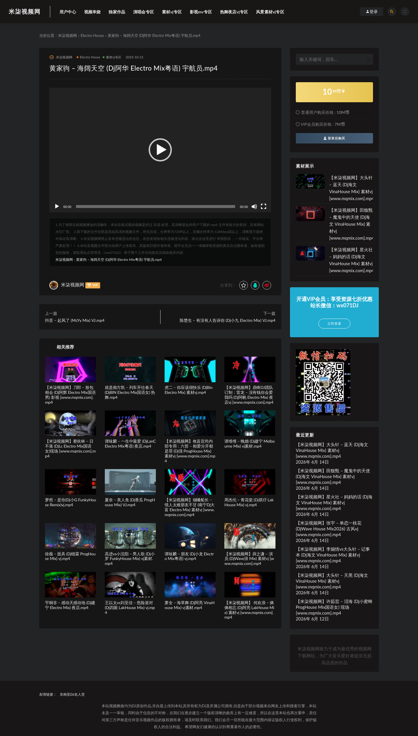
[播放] (57, 206)
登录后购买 (334, 138)
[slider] (155, 206)
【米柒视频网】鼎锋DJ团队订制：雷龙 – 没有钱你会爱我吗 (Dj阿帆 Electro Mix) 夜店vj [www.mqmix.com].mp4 (248, 394)
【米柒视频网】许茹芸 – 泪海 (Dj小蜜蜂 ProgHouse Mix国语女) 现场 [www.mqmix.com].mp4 (334, 607)
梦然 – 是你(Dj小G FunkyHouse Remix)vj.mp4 (70, 502)
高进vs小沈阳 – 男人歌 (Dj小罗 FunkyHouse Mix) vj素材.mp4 (130, 558)
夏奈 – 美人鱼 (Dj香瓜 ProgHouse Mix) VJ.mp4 (130, 502)
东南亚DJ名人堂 (72, 694)
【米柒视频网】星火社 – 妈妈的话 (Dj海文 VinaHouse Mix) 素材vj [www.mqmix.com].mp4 (334, 502)
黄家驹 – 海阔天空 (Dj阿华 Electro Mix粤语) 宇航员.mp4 (119, 259)
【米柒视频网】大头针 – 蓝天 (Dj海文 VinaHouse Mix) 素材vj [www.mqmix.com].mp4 (332, 450)
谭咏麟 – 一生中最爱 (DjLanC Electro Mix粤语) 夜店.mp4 (130, 443)
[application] (160, 150)
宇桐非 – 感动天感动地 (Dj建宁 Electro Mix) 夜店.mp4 (70, 605)
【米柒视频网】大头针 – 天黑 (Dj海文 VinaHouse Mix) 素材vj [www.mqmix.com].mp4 (332, 580)
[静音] (254, 206)
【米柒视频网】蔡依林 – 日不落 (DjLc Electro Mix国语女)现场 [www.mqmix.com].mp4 (70, 448)
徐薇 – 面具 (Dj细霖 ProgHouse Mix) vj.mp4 (70, 556)
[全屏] (263, 206)
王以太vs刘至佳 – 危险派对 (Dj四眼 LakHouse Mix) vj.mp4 (130, 607)
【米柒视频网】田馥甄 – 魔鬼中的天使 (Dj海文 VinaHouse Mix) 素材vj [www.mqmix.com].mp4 (351, 223)
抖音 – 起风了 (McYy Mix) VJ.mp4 (75, 320)
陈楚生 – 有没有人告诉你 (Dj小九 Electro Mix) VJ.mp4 (227, 320)
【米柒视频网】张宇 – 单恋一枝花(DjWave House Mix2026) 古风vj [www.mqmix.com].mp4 (328, 528)
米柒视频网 (25, 11)
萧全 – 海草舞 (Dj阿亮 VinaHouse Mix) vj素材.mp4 (190, 605)
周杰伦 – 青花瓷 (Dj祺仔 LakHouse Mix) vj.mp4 (249, 502)
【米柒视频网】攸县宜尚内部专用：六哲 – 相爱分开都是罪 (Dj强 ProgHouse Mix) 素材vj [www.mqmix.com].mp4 (190, 451)
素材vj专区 (112, 57)
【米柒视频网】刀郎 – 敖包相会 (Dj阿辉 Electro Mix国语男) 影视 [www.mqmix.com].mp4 (70, 394)
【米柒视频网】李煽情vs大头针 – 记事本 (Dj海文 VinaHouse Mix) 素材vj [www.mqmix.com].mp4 (333, 554)
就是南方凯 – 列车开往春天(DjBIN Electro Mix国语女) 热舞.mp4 (130, 392)
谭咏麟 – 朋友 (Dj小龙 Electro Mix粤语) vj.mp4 (189, 556)
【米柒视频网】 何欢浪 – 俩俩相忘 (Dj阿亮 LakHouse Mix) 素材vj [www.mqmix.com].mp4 (249, 610)
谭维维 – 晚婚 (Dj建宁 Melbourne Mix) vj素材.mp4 (249, 443)
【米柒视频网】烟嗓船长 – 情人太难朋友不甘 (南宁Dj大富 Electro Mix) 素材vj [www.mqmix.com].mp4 (190, 507)
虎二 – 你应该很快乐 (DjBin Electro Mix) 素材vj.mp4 (188, 390)
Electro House (92, 35)
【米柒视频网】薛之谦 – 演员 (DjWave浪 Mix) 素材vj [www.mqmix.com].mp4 (249, 558)
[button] (160, 149)
